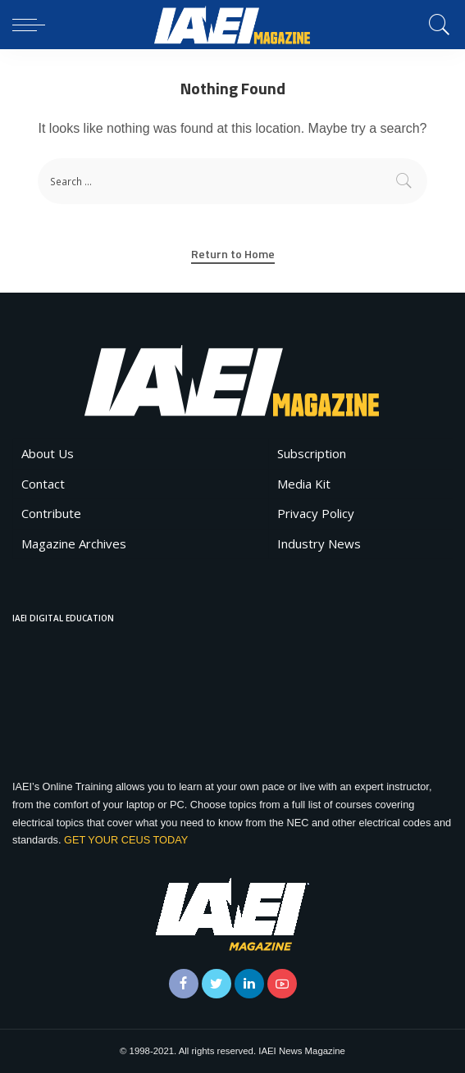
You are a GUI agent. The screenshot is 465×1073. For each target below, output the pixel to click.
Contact (43, 483)
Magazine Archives (73, 543)
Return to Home (233, 253)
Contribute (51, 513)
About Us (47, 453)
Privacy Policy (315, 513)
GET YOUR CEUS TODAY (126, 840)
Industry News (319, 543)
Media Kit (304, 483)
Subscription (311, 453)
